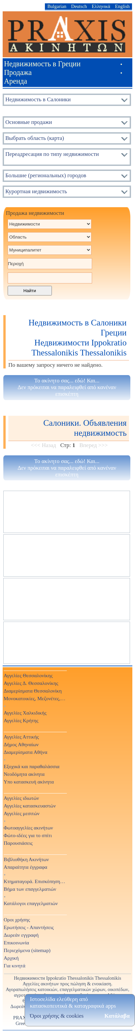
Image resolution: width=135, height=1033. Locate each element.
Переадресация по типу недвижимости (52, 154)
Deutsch (79, 6)
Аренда (15, 81)
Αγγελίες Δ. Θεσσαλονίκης (31, 683)
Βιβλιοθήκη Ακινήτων (26, 859)
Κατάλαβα (117, 1016)
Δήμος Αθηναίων (21, 744)
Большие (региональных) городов (45, 175)
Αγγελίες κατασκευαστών (30, 805)
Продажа (18, 72)
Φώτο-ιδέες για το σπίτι (28, 835)
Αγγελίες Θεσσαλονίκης (28, 675)
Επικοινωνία (16, 942)
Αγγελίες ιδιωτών (21, 798)
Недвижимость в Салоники (38, 99)
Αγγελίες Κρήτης (21, 720)
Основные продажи (28, 122)
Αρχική (11, 958)
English (122, 6)
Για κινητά (14, 965)
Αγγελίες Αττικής (21, 737)
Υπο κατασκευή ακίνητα (29, 781)
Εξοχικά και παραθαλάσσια (32, 766)
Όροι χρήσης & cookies (56, 1016)
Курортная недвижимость (36, 191)
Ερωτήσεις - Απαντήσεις (29, 927)
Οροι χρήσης (17, 919)
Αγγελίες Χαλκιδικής (25, 713)
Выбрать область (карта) (34, 138)
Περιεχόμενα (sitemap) (27, 950)
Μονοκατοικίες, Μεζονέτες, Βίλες (35, 698)
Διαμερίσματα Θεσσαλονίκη (33, 691)
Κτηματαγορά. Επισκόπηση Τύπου (35, 881)
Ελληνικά (101, 6)
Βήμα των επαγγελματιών (30, 889)
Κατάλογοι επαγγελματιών (31, 903)
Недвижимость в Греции (42, 64)
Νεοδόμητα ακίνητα (24, 774)
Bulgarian (56, 6)
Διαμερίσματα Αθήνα (25, 752)
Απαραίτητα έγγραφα (25, 867)
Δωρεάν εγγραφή (21, 935)
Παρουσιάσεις (18, 843)
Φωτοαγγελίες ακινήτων (28, 827)
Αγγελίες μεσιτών (22, 813)
